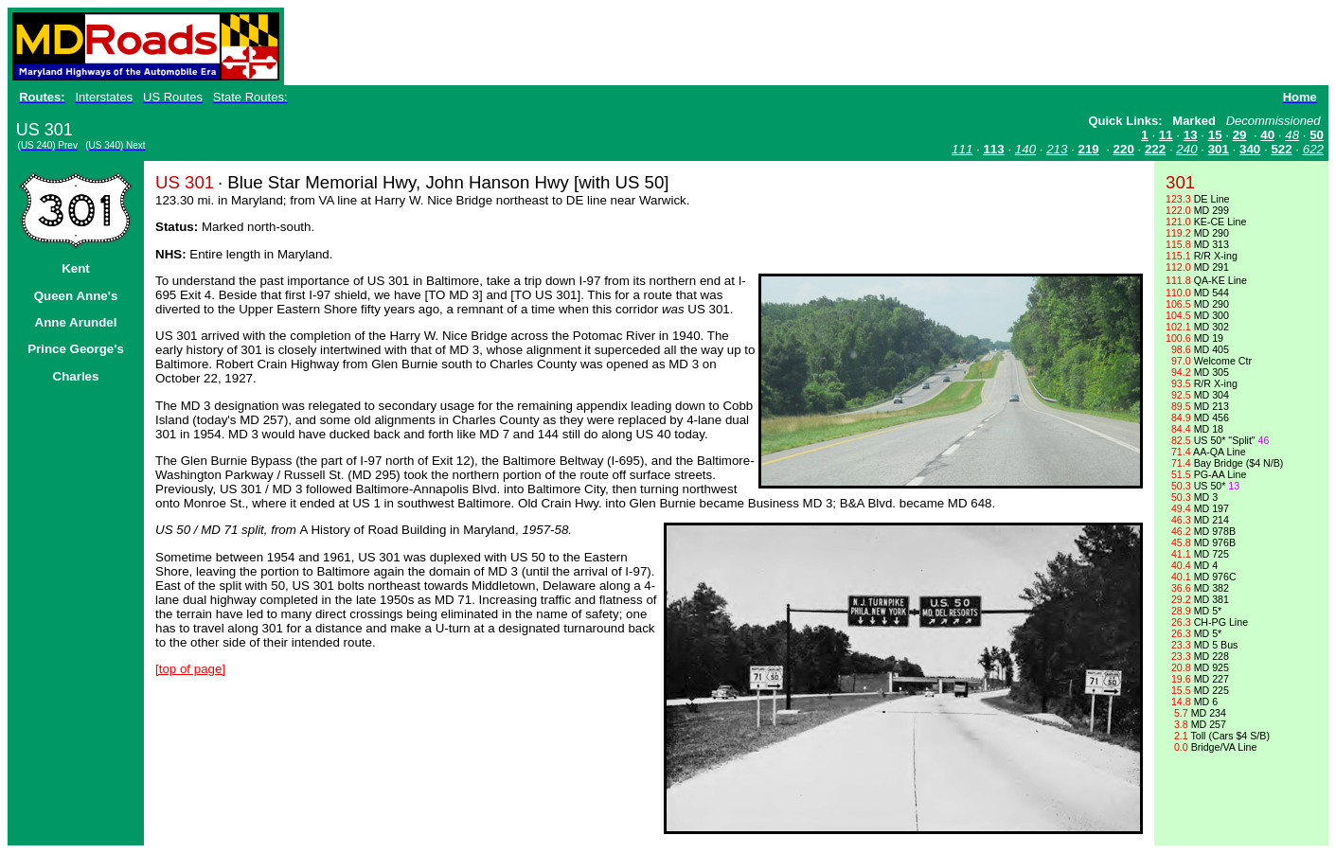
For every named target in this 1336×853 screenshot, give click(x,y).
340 (1249, 149)
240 (1186, 149)
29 (1240, 135)
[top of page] (190, 669)
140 (1025, 149)
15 (1215, 135)
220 (1123, 149)
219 (1088, 149)
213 (1056, 149)
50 (1316, 135)
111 (962, 149)
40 (1267, 135)
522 (1281, 149)
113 (993, 149)
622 (1313, 149)
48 (1292, 135)
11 (1166, 135)
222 (1155, 149)
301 (1218, 149)
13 (1191, 135)
